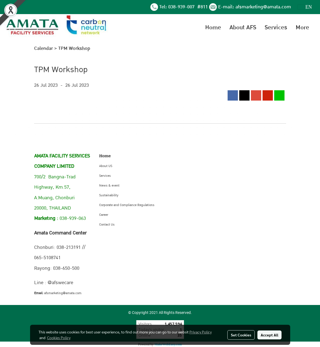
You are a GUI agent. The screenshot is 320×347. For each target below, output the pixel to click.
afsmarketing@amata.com (263, 7)
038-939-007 (182, 7)
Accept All (269, 334)
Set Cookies (241, 334)
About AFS (243, 27)
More (302, 27)
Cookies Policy (58, 337)
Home (213, 27)
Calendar (43, 48)
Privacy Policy (200, 331)
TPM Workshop (74, 48)
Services (276, 27)
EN (305, 7)
